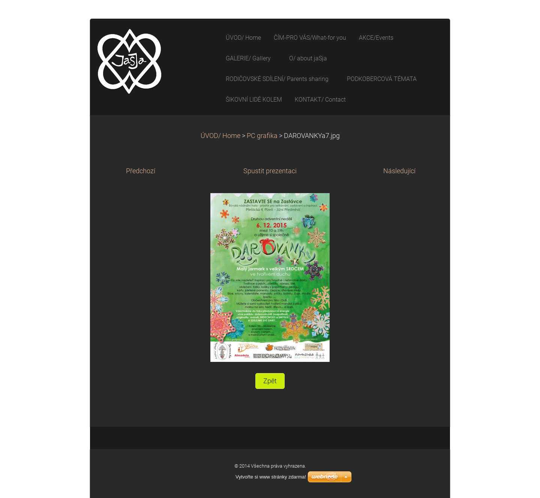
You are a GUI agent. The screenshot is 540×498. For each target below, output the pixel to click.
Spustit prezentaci (270, 171)
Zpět (270, 381)
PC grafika (262, 136)
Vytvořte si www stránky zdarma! (271, 477)
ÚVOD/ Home (220, 136)
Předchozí (140, 171)
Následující (399, 171)
